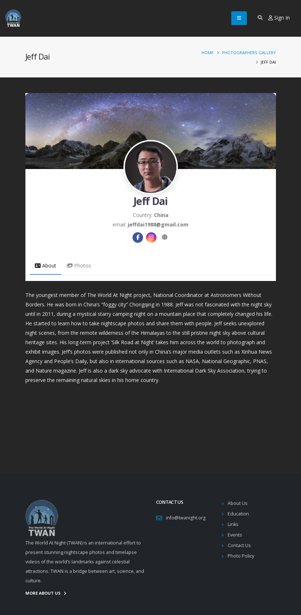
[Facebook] (138, 237)
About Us (238, 503)
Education (238, 514)
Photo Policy (241, 556)
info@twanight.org (186, 518)
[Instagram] (151, 237)
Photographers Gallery (249, 52)
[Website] (164, 237)
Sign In (279, 17)
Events (235, 535)
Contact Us (239, 545)
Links (233, 524)
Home (207, 52)
